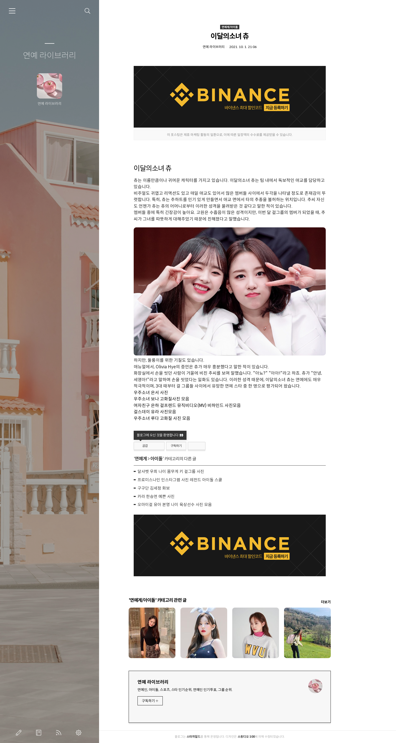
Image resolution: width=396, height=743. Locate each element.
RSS (60, 733)
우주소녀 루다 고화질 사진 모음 (179, 418)
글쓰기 (20, 733)
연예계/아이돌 (247, 27)
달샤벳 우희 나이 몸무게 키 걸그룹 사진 (188, 471)
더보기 (343, 602)
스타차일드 (211, 736)
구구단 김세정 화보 (171, 488)
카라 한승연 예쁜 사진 (173, 496)
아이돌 (174, 459)
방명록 (40, 733)
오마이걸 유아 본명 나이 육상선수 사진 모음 (192, 504)
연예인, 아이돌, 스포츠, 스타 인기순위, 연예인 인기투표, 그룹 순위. (202, 689)
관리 (80, 733)
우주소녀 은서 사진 (168, 392)
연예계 (158, 459)
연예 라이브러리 (49, 56)
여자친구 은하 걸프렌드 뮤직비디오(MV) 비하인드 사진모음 (205, 405)
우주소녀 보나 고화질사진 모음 (179, 399)
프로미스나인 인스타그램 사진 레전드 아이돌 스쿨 (197, 480)
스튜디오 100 (263, 736)
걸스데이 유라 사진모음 (172, 412)
